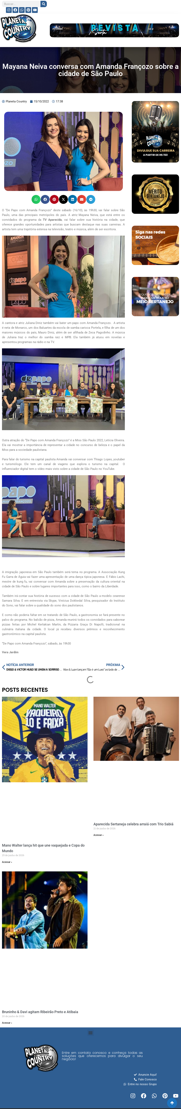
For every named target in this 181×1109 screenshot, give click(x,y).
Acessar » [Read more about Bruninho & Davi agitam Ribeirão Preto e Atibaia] (7, 1022)
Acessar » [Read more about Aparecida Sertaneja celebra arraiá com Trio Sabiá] (98, 835)
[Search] (43, 4)
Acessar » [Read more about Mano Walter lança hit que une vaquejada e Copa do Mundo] (7, 862)
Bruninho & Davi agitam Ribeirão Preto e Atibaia (40, 1012)
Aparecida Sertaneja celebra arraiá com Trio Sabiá (133, 824)
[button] (36, 199)
